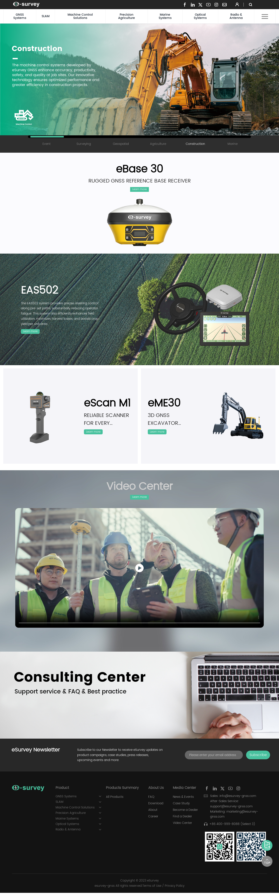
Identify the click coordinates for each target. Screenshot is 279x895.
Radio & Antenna (236, 16)
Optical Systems (200, 16)
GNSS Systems (19, 16)
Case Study (181, 806)
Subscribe (258, 757)
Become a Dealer (185, 812)
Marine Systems (165, 16)
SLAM (45, 16)
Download (155, 806)
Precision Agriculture (126, 16)
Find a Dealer (182, 819)
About (152, 812)
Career (153, 819)
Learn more (139, 190)
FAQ (151, 799)
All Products (114, 799)
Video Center (182, 825)
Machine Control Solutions (80, 16)
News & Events (183, 799)
